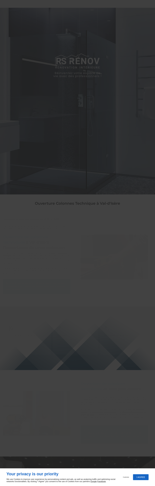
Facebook (101, 481)
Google (93, 481)
